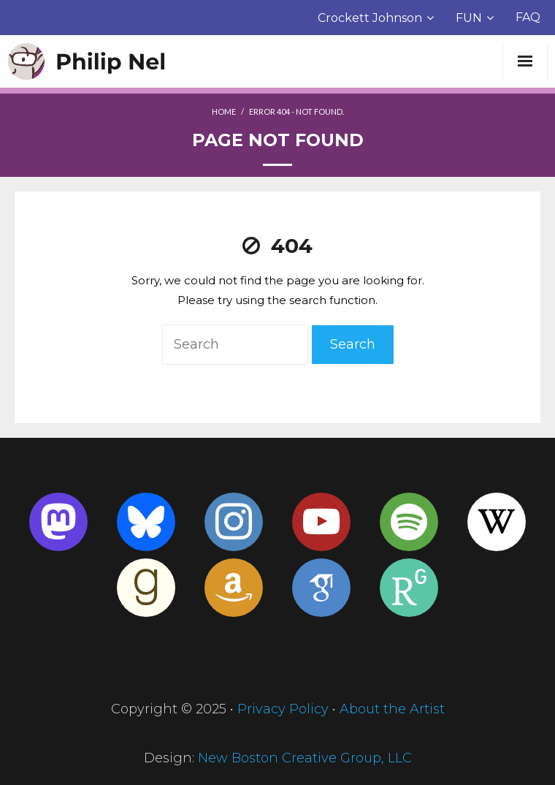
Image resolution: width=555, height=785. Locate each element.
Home (224, 111)
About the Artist (392, 709)
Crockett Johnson (370, 18)
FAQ (528, 17)
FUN (469, 18)
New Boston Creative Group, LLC (305, 758)
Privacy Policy (283, 709)
